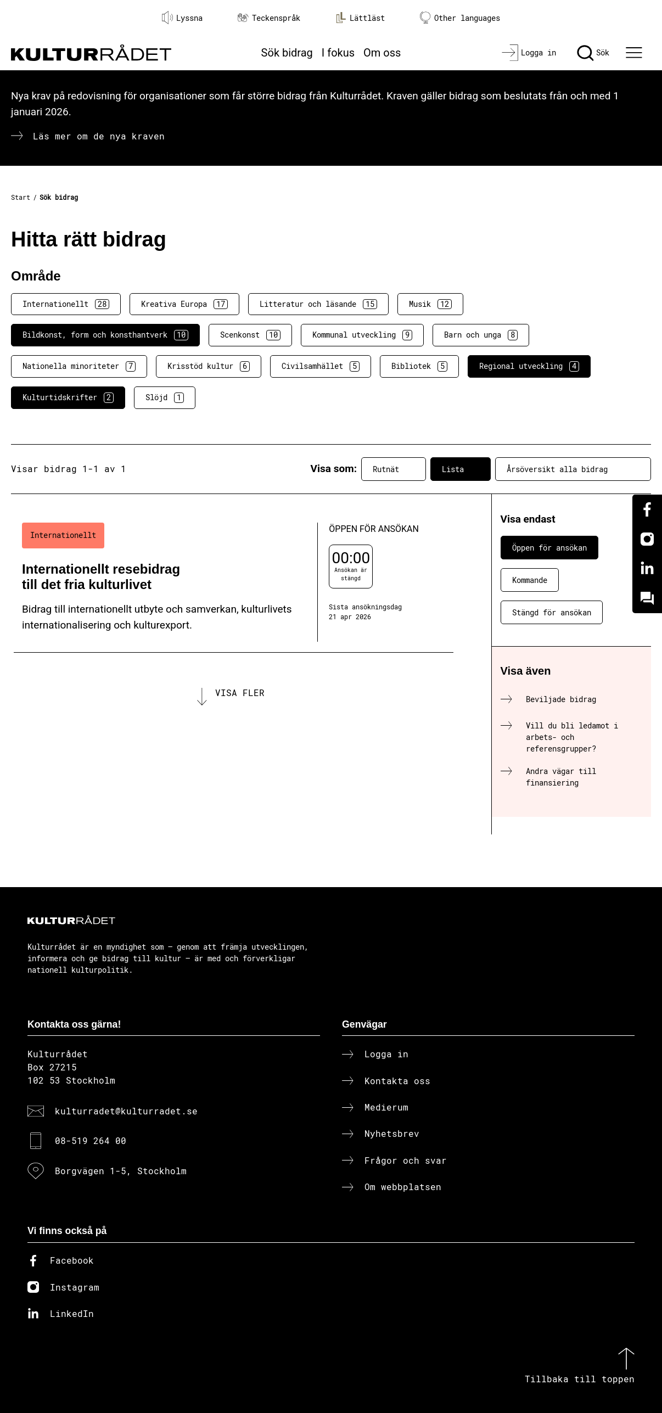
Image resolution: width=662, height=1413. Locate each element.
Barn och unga (481, 334)
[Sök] (593, 52)
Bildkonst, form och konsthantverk (105, 334)
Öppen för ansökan (549, 547)
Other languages (460, 18)
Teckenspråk (269, 18)
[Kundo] (647, 598)
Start (20, 197)
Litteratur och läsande (318, 304)
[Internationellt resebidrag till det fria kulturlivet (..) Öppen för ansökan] (233, 582)
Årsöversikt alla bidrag (573, 468)
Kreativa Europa (184, 304)
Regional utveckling (529, 366)
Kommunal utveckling (362, 334)
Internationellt (66, 304)
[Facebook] (647, 509)
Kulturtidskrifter (68, 397)
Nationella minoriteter (79, 366)
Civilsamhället (321, 366)
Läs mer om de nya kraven (99, 136)
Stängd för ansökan (551, 612)
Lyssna (182, 17)
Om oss (382, 52)
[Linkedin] (647, 569)
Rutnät (393, 468)
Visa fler (240, 692)
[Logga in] (528, 52)
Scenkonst (250, 334)
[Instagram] (647, 539)
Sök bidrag (287, 52)
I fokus (338, 52)
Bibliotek (419, 366)
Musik (430, 304)
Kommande (529, 580)
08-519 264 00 (90, 1140)
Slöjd (164, 397)
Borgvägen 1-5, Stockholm (121, 1170)
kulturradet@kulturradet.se (126, 1111)
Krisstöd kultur (208, 366)
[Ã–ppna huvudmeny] (635, 52)
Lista (460, 468)
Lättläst (360, 17)
